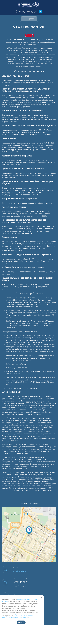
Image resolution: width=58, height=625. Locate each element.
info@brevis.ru (19, 571)
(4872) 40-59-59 (28, 11)
